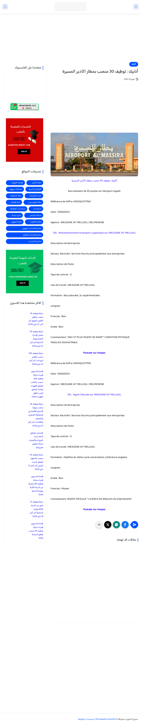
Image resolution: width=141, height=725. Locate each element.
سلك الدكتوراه (15, 196)
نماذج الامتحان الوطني (32, 235)
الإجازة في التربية (35, 189)
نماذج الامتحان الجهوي (31, 228)
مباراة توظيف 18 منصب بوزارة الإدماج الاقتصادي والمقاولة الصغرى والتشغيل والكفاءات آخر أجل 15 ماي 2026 (35, 415)
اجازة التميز (36, 183)
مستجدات (37, 209)
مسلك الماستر (35, 215)
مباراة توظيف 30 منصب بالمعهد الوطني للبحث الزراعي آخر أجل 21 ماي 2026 (35, 462)
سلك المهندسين (34, 202)
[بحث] (5, 6)
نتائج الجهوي (16, 222)
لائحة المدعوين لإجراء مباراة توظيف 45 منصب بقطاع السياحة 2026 (36, 531)
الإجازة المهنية (17, 183)
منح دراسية (16, 215)
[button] (125, 524)
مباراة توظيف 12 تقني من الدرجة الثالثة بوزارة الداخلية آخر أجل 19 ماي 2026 (36, 509)
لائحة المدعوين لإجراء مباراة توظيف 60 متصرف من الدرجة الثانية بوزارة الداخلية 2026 (35, 486)
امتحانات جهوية (15, 189)
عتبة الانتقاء (15, 202)
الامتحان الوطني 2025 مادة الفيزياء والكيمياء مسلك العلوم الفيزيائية (36, 440)
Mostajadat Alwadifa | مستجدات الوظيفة (97, 719)
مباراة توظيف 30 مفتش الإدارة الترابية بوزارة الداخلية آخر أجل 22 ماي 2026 (36, 339)
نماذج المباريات (34, 241)
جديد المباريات (35, 196)
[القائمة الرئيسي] (136, 6)
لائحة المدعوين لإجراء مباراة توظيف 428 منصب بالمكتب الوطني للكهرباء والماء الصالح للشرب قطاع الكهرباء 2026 (36, 384)
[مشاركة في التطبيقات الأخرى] (99, 524)
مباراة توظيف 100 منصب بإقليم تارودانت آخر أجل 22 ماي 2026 (36, 359)
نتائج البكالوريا (35, 222)
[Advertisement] (70, 39)
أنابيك (133, 64)
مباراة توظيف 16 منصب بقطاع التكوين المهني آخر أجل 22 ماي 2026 (35, 319)
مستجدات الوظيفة (17, 209)
